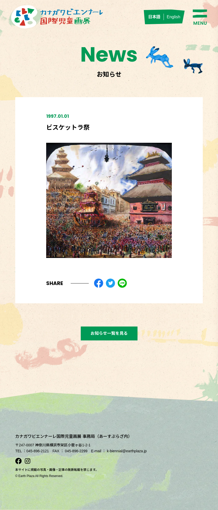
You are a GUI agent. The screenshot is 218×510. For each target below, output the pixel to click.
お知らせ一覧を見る (109, 333)
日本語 (154, 17)
